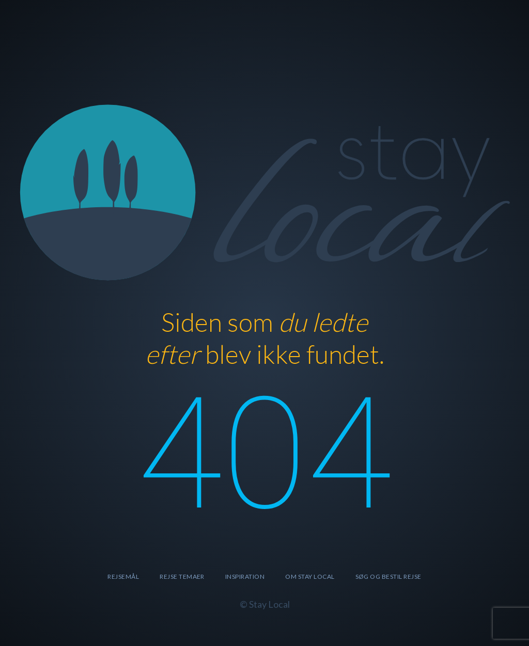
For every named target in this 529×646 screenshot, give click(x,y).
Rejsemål (123, 576)
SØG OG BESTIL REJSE (388, 576)
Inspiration (244, 576)
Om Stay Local (309, 576)
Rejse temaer (182, 576)
